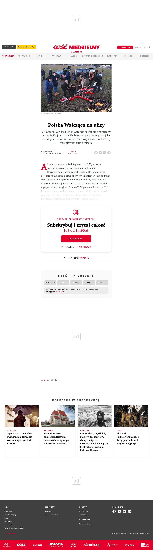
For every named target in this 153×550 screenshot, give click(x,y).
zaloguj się (139, 47)
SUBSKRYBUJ (125, 47)
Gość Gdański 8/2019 (51, 153)
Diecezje (128, 56)
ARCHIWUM (57, 56)
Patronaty (112, 56)
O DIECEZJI (144, 56)
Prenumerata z (26, 47)
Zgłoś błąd (9, 534)
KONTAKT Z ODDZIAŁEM (92, 56)
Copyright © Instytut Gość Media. (122, 533)
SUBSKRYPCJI (85, 247)
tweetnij (105, 151)
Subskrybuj (76, 238)
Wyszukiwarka (149, 47)
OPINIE (41, 56)
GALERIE (73, 56)
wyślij (109, 151)
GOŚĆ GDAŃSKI (52, 380)
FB (101, 151)
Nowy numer (8, 56)
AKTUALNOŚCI (24, 56)
